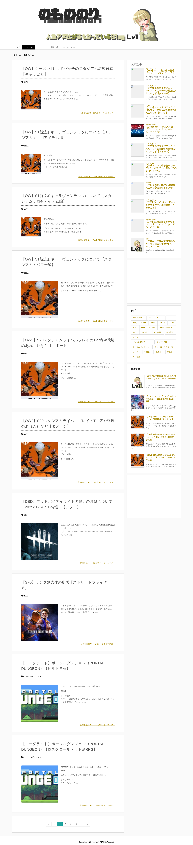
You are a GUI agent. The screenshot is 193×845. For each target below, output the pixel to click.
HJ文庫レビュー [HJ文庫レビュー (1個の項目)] (139, 322)
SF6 (26, 596)
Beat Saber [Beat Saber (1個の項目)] (137, 318)
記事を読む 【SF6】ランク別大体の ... (98, 644)
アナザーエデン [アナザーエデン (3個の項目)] (139, 337)
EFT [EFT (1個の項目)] (159, 318)
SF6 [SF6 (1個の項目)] (134, 332)
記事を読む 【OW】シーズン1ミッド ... (97, 113)
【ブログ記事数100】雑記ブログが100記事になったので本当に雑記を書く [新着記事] (161, 378)
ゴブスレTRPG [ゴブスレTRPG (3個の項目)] (139, 342)
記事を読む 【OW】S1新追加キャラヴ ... (96, 177)
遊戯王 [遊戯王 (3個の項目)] (169, 352)
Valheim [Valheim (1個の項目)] (145, 332)
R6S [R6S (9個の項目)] (134, 327)
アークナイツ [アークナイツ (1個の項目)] (162, 337)
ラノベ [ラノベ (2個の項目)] (135, 352)
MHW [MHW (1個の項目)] (152, 322)
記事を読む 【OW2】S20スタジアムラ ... (96, 402)
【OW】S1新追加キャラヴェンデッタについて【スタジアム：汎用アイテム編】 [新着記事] (161, 437)
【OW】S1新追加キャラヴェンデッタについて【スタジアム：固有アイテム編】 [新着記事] (161, 457)
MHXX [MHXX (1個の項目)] (162, 322)
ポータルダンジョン (32, 676)
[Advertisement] (154, 281)
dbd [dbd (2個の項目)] (149, 318)
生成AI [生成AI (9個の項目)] (158, 352)
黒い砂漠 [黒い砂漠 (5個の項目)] (136, 357)
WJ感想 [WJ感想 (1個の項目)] (169, 332)
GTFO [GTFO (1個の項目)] (169, 318)
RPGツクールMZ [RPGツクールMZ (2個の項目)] (167, 327)
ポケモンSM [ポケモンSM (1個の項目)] (162, 342)
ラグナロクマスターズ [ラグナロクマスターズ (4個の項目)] (164, 347)
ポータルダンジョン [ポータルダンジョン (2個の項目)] (141, 347)
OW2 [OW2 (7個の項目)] (171, 322)
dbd (25, 515)
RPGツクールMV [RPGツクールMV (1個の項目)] (148, 327)
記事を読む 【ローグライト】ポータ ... (97, 725)
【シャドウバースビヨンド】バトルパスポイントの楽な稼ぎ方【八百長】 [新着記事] (161, 398)
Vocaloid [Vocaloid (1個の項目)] (157, 332)
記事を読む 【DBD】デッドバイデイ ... (97, 563)
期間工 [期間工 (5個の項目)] (147, 352)
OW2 (26, 82)
